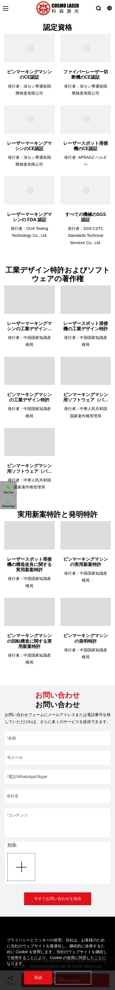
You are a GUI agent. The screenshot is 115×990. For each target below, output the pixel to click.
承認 (38, 977)
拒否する (73, 977)
